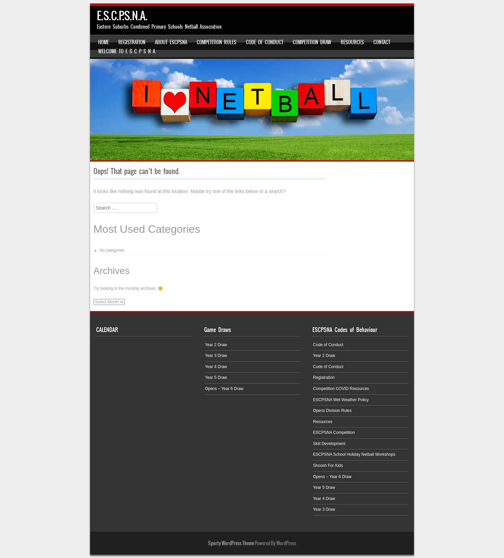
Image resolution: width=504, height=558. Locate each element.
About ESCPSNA (171, 42)
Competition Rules (216, 42)
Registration (131, 42)
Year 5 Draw (216, 377)
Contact (381, 42)
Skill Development (329, 443)
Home (103, 42)
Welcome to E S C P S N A (126, 51)
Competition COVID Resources (341, 388)
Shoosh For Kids (328, 465)
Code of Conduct (264, 42)
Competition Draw (312, 42)
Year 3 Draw (216, 355)
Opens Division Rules (332, 410)
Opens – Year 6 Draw (224, 388)
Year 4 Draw (216, 366)
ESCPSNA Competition (334, 432)
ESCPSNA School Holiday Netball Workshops (354, 454)
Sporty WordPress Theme (231, 543)
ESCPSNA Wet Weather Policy (341, 399)
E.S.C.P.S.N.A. (122, 15)
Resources (352, 42)
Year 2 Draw (216, 344)
